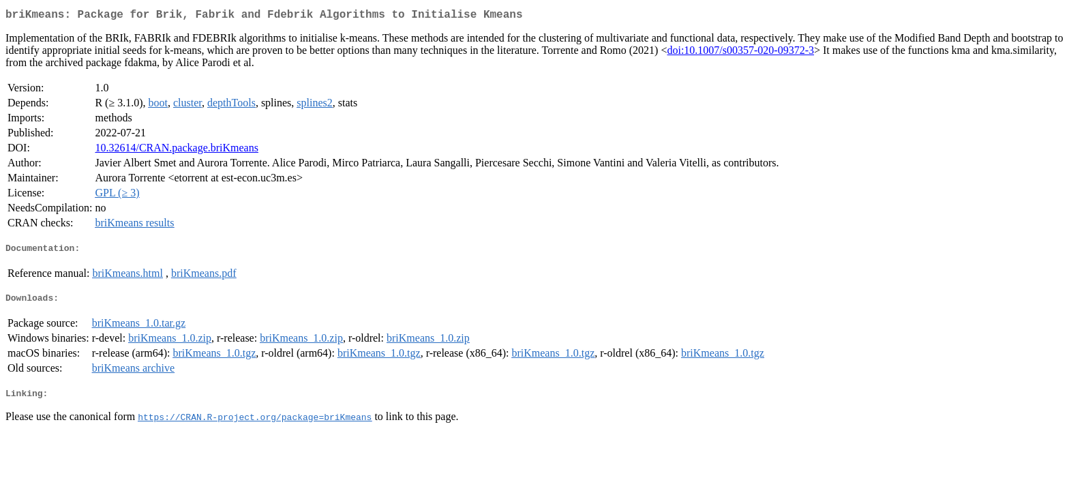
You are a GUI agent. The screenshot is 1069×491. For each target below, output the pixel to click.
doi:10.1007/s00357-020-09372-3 (740, 53)
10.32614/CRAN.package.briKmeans (176, 150)
